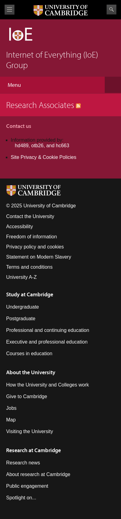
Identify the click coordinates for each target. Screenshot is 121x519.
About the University (30, 372)
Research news (23, 462)
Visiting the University (29, 431)
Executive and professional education (47, 341)
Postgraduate (20, 318)
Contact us (18, 125)
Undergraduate (22, 306)
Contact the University (30, 216)
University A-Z (21, 277)
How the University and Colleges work (47, 384)
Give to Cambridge (26, 396)
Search (111, 9)
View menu (9, 10)
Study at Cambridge (29, 294)
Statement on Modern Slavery (38, 257)
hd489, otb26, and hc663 (42, 145)
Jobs (11, 408)
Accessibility (19, 226)
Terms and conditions (29, 267)
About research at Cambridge (38, 474)
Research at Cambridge (33, 450)
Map (11, 419)
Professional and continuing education (47, 330)
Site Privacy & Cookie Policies (43, 157)
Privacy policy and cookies (35, 246)
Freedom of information (31, 236)
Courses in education (29, 353)
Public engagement (27, 486)
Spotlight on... (21, 497)
